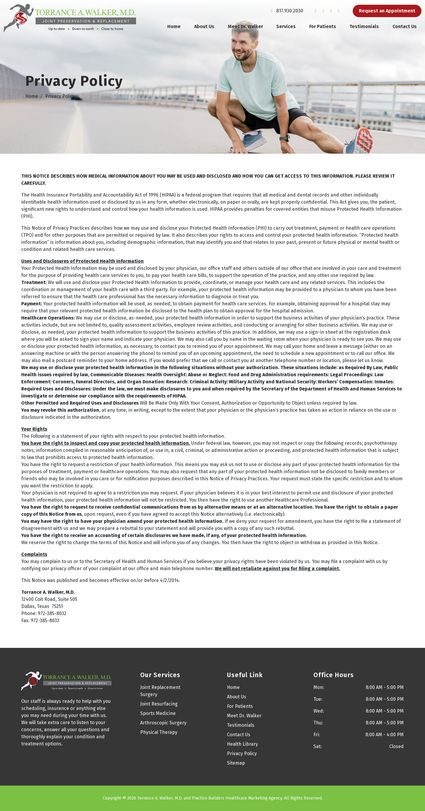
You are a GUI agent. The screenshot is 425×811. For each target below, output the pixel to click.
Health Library (242, 744)
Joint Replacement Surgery (160, 691)
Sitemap (236, 763)
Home (174, 28)
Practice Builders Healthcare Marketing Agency (237, 798)
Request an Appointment (387, 12)
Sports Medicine (158, 713)
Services (286, 28)
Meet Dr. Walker (245, 28)
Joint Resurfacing (159, 704)
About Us (204, 28)
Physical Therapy (158, 732)
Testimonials (364, 28)
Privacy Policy (242, 753)
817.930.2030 (286, 12)
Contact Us (405, 28)
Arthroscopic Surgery (163, 723)
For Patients (322, 28)
